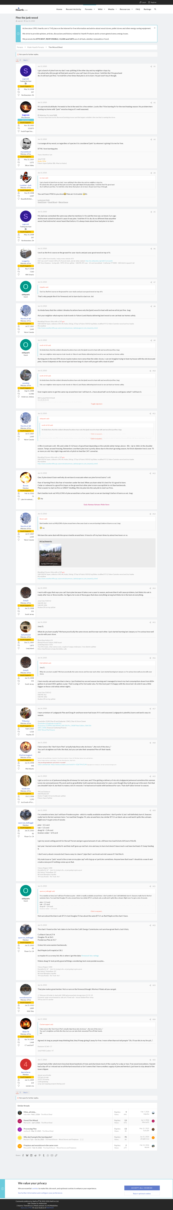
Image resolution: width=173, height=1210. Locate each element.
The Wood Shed (46, 1114)
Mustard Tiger (29, 1139)
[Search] (155, 9)
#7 (155, 282)
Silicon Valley (29, 165)
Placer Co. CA (29, 836)
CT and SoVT (29, 1045)
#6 (155, 249)
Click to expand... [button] (97, 439)
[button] (94, 9)
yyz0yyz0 (27, 1131)
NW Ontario (30, 275)
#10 (154, 371)
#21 (154, 886)
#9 (155, 340)
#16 (154, 658)
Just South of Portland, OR (30, 802)
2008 (44, 728)
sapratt (20, 21)
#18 (154, 743)
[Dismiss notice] (154, 28)
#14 (154, 588)
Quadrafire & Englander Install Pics (49, 723)
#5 (155, 212)
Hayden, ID (30, 735)
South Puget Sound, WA (29, 131)
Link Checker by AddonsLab (37, 1203)
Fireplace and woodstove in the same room (41, 1145)
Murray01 (27, 1123)
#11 (154, 413)
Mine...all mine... (30, 1112)
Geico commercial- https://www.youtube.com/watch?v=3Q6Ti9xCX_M (62, 764)
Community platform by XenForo (37, 1201)
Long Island (30, 648)
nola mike (27, 1114)
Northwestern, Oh (27, 95)
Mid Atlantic (30, 769)
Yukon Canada (29, 332)
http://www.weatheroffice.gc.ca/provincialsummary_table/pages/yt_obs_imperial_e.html (68, 328)
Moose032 (27, 1148)
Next (25, 60)
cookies (35, 1188)
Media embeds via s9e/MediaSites (46, 1206)
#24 (154, 1019)
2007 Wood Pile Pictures (46, 730)
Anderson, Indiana (27, 397)
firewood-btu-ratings (90, 955)
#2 (155, 103)
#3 (155, 139)
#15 (154, 622)
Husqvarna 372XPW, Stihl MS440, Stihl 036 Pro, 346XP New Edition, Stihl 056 (64, 726)
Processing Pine (30, 1129)
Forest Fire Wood (31, 1120)
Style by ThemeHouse (25, 1206)
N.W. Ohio (30, 1011)
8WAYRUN (50, 1208)
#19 (154, 776)
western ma (30, 1086)
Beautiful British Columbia (30, 199)
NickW (147, 1147)
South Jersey (29, 614)
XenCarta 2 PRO (26, 1208)
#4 (155, 173)
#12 (154, 473)
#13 (154, 514)
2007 (39, 728)
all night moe (144, 1139)
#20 (154, 810)
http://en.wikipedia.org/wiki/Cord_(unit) (99, 261)
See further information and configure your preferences (40, 1193)
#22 (154, 925)
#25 (154, 1060)
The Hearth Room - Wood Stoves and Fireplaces (62, 1139)
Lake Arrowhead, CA (28, 499)
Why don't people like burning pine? (38, 1137)
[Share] (151, 66)
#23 (154, 985)
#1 (155, 66)
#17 (154, 709)
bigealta (146, 1114)
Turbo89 (146, 1131)
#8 (155, 306)
